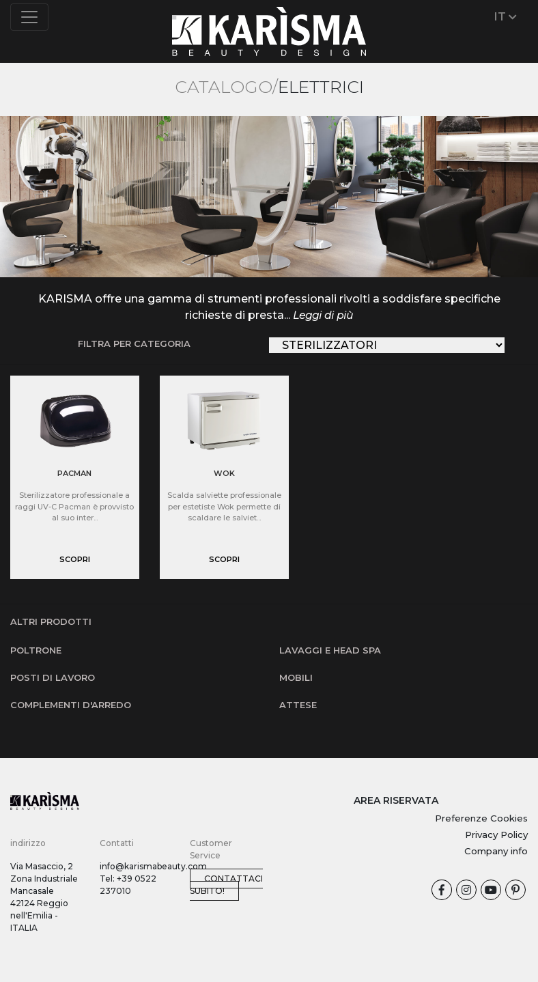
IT (505, 16)
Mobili (296, 677)
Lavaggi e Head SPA (330, 650)
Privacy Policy (496, 834)
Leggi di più (323, 315)
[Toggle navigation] (29, 17)
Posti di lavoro (52, 677)
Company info (496, 850)
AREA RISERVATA (396, 800)
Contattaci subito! (226, 884)
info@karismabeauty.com (153, 866)
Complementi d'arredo (70, 704)
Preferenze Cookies (481, 818)
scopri (74, 559)
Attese (298, 704)
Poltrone (35, 650)
